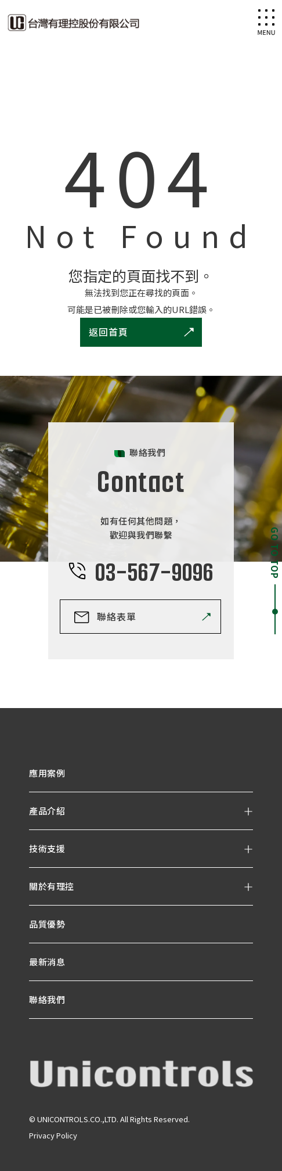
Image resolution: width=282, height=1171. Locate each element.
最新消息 (47, 962)
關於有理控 (51, 886)
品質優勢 (47, 924)
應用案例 (47, 773)
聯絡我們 (47, 999)
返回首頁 (108, 332)
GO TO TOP (275, 553)
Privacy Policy (53, 1135)
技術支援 (47, 848)
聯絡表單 (116, 616)
